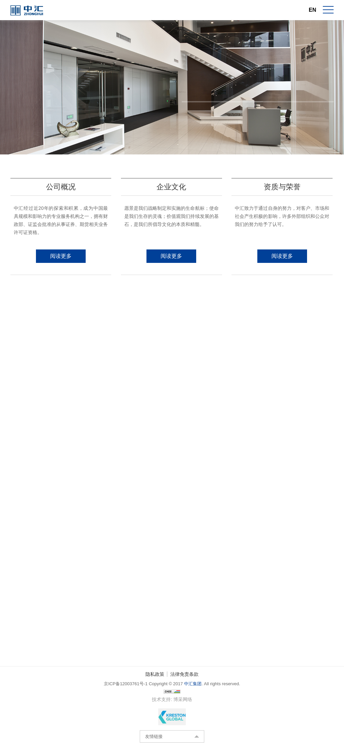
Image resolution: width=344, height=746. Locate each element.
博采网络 (182, 699)
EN (312, 10)
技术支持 (161, 699)
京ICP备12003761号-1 (125, 683)
